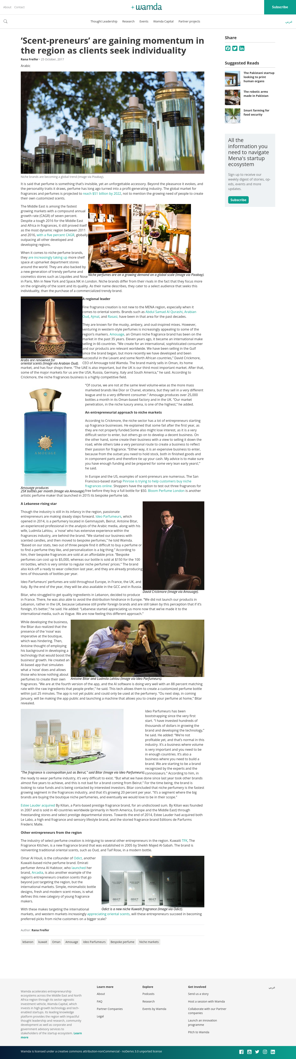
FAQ (99, 1001)
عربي (289, 21)
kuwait (42, 942)
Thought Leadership (103, 21)
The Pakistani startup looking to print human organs (259, 77)
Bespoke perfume (122, 942)
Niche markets (149, 942)
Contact (19, 7)
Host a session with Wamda (206, 1001)
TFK (184, 840)
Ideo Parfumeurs (108, 516)
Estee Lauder (31, 805)
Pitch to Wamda (198, 1032)
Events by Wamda (154, 1009)
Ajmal (95, 316)
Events (144, 21)
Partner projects (189, 21)
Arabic (25, 65)
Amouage (117, 334)
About (7, 7)
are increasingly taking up (47, 257)
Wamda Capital (163, 21)
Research (128, 21)
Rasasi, (113, 316)
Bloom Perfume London (166, 490)
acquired (49, 805)
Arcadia (37, 872)
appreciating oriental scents (108, 914)
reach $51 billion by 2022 (102, 193)
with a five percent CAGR (55, 235)
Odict (78, 858)
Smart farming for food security (256, 112)
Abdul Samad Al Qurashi (164, 312)
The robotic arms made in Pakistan (256, 94)
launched (79, 867)
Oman (56, 942)
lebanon (27, 942)
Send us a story (198, 994)
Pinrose (129, 481)
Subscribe (280, 7)
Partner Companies (110, 1009)
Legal (100, 1016)
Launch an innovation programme (202, 1022)
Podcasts (148, 994)
